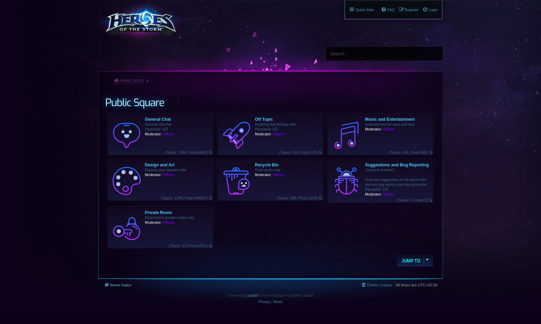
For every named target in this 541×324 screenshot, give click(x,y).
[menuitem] (430, 10)
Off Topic (264, 119)
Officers (169, 134)
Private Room (158, 212)
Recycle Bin (267, 165)
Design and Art (160, 165)
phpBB (252, 296)
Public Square (134, 103)
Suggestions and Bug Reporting (397, 165)
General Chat (158, 119)
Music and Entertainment (390, 119)
